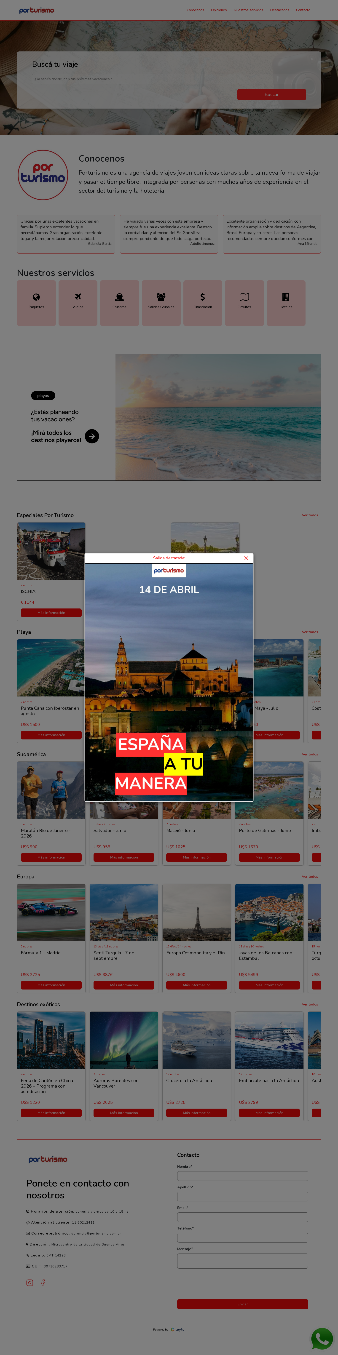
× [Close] (246, 558)
